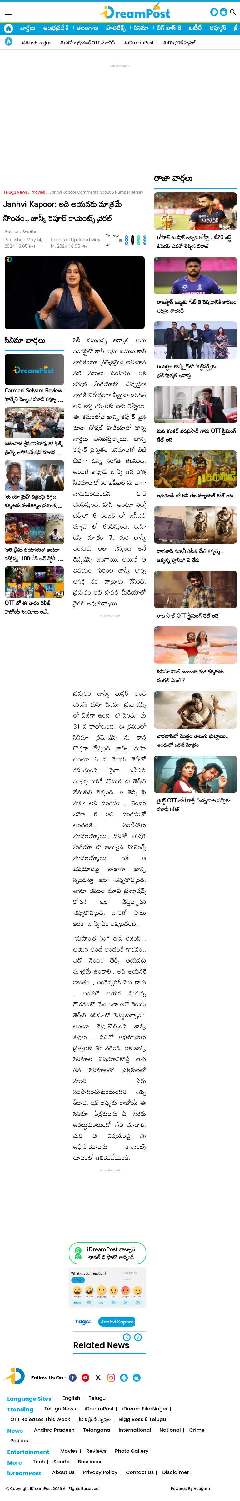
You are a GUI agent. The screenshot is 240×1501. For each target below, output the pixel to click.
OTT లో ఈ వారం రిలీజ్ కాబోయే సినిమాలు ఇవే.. (28, 607)
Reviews (96, 1451)
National (170, 1430)
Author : (21, 231)
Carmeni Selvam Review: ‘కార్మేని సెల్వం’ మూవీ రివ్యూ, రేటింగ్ (34, 395)
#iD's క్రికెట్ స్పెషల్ (179, 42)
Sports (61, 1462)
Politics (19, 1441)
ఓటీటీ (195, 27)
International (135, 1430)
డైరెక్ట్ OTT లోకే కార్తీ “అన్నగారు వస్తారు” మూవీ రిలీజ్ (194, 804)
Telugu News (15, 192)
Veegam (202, 1488)
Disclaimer (175, 1473)
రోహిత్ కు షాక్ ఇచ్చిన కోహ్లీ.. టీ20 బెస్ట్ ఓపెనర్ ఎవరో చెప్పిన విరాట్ (194, 241)
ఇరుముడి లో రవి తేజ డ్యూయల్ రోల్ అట (195, 495)
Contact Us (140, 1473)
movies (38, 192)
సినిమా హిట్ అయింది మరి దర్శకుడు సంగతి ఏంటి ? (190, 675)
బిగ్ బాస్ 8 (169, 27)
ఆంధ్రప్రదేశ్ (56, 27)
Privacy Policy (100, 1473)
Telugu (97, 1398)
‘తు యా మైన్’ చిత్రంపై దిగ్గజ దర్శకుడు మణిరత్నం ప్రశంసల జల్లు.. (32, 501)
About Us (63, 1473)
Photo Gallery (131, 1451)
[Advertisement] (121, 113)
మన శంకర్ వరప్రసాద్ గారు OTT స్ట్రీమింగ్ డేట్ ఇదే (196, 435)
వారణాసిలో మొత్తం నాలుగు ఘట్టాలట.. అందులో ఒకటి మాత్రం (193, 740)
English (71, 1398)
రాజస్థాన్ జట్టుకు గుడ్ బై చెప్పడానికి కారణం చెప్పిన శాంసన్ (196, 306)
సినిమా (141, 27)
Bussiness (90, 1462)
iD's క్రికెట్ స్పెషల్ (95, 1420)
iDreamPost (99, 1409)
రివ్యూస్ (218, 27)
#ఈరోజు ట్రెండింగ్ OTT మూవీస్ (87, 42)
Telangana (96, 1430)
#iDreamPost (139, 42)
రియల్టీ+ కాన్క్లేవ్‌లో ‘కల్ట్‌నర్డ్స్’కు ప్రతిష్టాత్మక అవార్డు (186, 370)
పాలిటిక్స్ (116, 27)
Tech (39, 1462)
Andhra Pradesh (54, 1430)
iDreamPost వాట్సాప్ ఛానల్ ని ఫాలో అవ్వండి (111, 1253)
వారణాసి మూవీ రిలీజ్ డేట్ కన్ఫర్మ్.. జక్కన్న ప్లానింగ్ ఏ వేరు (190, 555)
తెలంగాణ (87, 27)
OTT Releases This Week (40, 1420)
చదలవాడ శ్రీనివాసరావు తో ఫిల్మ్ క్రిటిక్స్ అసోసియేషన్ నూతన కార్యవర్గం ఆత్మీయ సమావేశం (34, 448)
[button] (138, 1337)
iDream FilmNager (145, 1409)
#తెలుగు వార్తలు (36, 42)
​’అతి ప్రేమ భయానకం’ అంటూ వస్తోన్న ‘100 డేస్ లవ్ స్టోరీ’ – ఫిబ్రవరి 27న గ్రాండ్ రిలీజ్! (33, 554)
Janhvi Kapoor (117, 1322)
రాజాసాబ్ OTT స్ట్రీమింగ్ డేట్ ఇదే (187, 615)
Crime (197, 1430)
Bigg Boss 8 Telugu (142, 1420)
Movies (69, 1451)
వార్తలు (27, 27)
